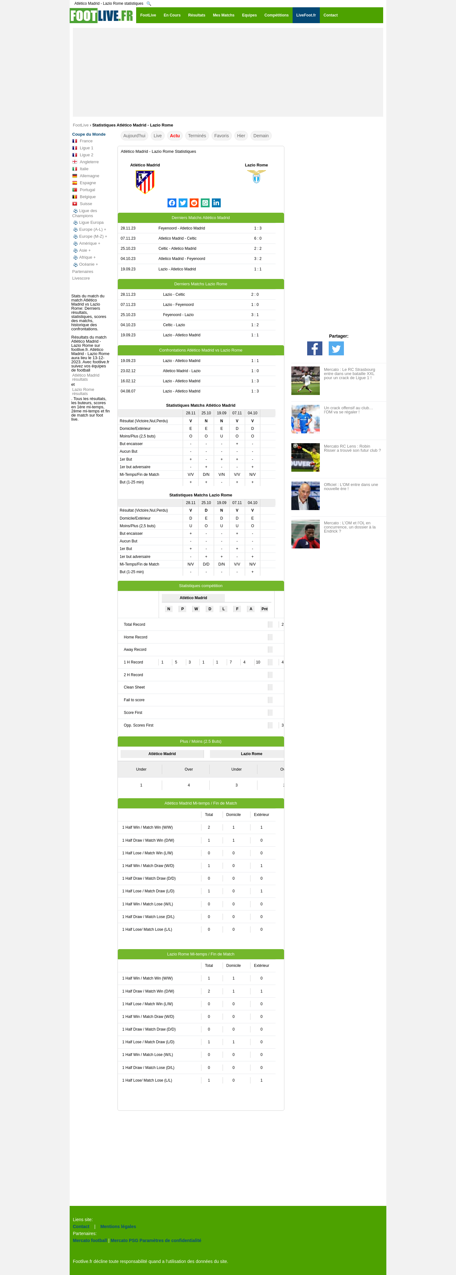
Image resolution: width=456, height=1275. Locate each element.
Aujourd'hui (135, 135)
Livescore (81, 278)
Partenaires (82, 271)
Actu (175, 135)
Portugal (83, 189)
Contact (81, 1226)
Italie (80, 169)
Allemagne (85, 175)
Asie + (81, 250)
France (82, 141)
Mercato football (90, 1240)
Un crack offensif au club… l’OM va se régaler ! (348, 409)
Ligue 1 (82, 148)
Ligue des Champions (84, 213)
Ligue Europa (88, 222)
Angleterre (85, 162)
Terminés (197, 135)
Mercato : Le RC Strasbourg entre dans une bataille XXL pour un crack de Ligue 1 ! (349, 373)
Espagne (84, 182)
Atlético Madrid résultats (85, 377)
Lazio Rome (256, 165)
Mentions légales (118, 1226)
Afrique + (84, 257)
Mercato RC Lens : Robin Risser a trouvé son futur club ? (352, 448)
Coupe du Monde (88, 134)
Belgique (84, 196)
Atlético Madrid (145, 165)
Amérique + (86, 243)
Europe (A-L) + (89, 229)
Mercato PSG (124, 1240)
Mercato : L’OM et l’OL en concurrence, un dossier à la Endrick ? (350, 527)
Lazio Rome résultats (83, 391)
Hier (241, 135)
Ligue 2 (82, 155)
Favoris (221, 135)
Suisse (82, 203)
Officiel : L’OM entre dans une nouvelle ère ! (351, 486)
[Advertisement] (228, 72)
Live (158, 135)
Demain (261, 135)
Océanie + (85, 264)
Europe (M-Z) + (89, 236)
